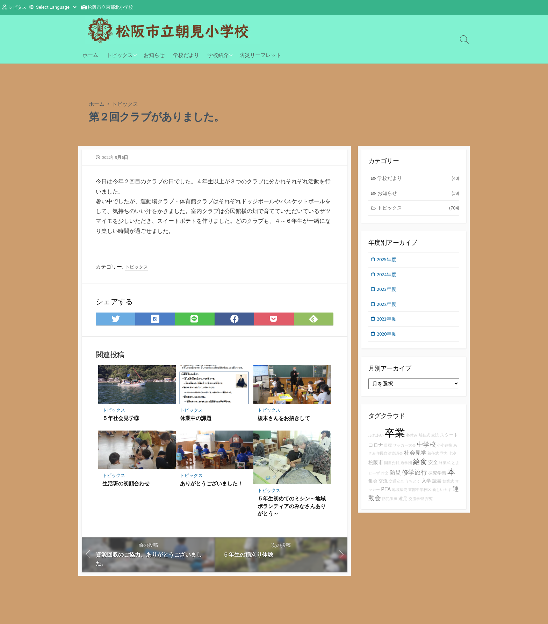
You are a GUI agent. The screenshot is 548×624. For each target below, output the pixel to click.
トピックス (120, 55)
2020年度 (387, 338)
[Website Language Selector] (56, 7)
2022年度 (387, 307)
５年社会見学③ (120, 422)
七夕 (452, 458)
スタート (449, 439)
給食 (420, 466)
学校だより (186, 55)
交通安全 (396, 486)
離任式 (424, 440)
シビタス (17, 7)
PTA (386, 493)
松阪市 (375, 467)
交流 (383, 486)
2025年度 (387, 261)
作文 (385, 478)
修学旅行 (414, 477)
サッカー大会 (404, 450)
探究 (429, 503)
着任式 (433, 458)
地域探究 (399, 494)
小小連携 (444, 450)
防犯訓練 (389, 503)
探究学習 (437, 477)
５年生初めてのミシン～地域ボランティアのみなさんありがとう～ (292, 510)
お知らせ (154, 55)
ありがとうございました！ (211, 487)
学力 (444, 458)
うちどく (412, 486)
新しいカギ (442, 494)
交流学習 (416, 503)
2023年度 (387, 292)
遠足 (403, 503)
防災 (395, 477)
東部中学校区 (419, 494)
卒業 (395, 437)
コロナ (375, 449)
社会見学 (415, 457)
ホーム (90, 55)
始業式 (448, 486)
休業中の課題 (195, 422)
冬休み (412, 440)
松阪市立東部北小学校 (110, 7)
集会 (372, 486)
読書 (436, 486)
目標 (388, 450)
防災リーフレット (260, 55)
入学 (426, 486)
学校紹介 (218, 55)
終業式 (444, 467)
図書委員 (391, 467)
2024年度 (387, 277)
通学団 (406, 467)
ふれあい (376, 440)
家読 (435, 440)
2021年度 (387, 322)
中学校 (426, 449)
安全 (433, 467)
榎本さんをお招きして (284, 422)
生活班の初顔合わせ (126, 487)
